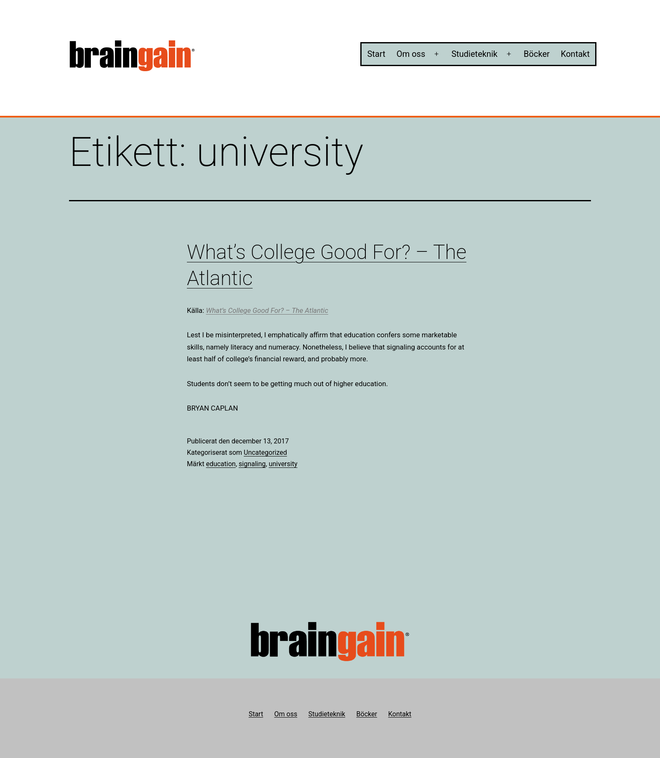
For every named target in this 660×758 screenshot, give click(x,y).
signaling (252, 464)
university (283, 464)
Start (376, 54)
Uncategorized (265, 452)
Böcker (537, 54)
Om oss (411, 54)
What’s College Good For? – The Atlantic (267, 310)
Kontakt (575, 54)
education (221, 464)
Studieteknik (474, 54)
